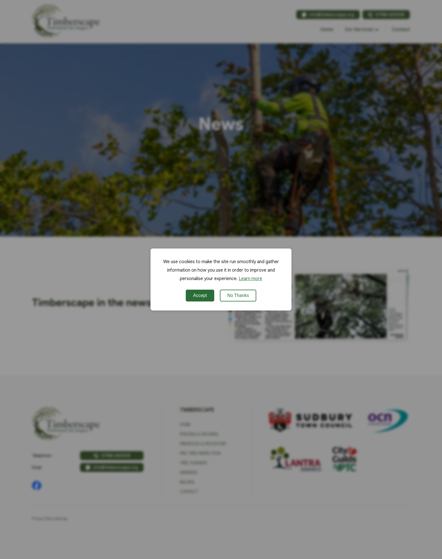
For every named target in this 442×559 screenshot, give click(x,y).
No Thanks (238, 295)
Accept (200, 295)
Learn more (250, 278)
